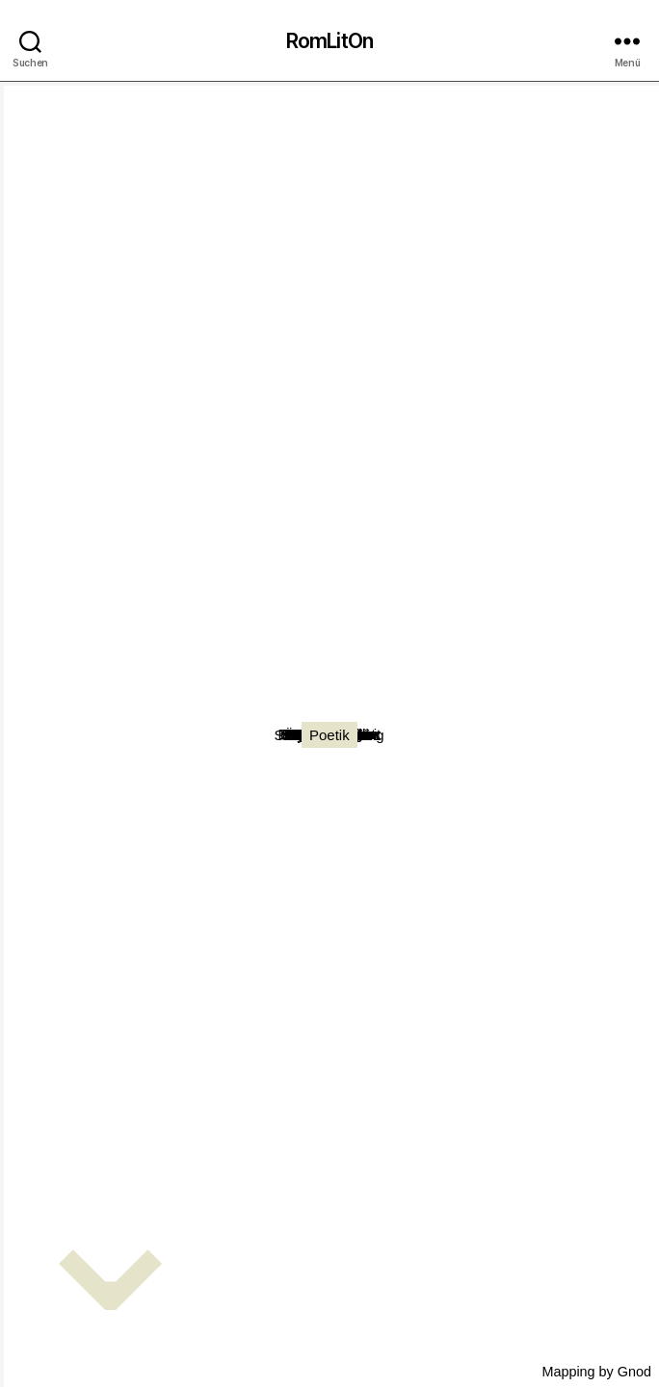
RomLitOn (329, 41)
